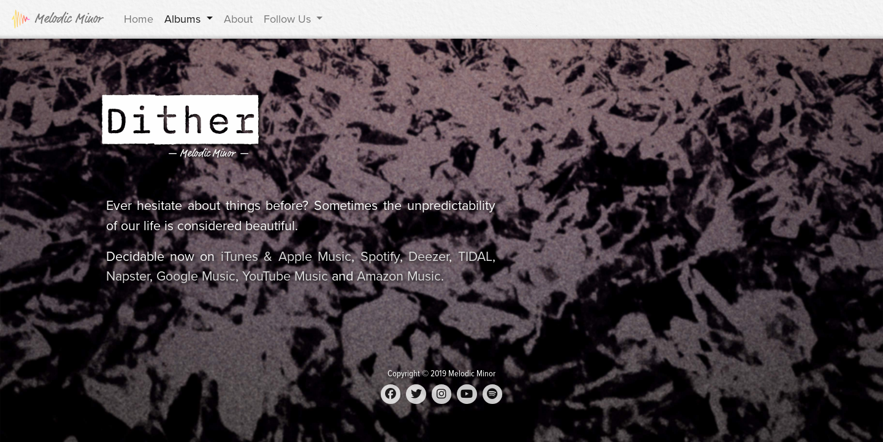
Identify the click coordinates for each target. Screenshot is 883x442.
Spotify (380, 256)
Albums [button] (184, 19)
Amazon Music (399, 276)
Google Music (195, 276)
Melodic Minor (56, 19)
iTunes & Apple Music (286, 256)
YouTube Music (285, 276)
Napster (128, 276)
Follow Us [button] (289, 19)
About (238, 19)
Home (138, 19)
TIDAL (475, 256)
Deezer (428, 256)
